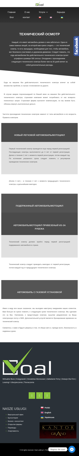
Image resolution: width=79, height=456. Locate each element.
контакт (26, 17)
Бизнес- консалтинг (16, 421)
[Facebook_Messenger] (71, 449)
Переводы (12, 428)
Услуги (43, 12)
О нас (27, 12)
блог (12, 17)
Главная (11, 12)
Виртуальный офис (15, 415)
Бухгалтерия (13, 418)
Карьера (61, 12)
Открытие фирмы (15, 424)
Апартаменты (13, 431)
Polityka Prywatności (52, 450)
